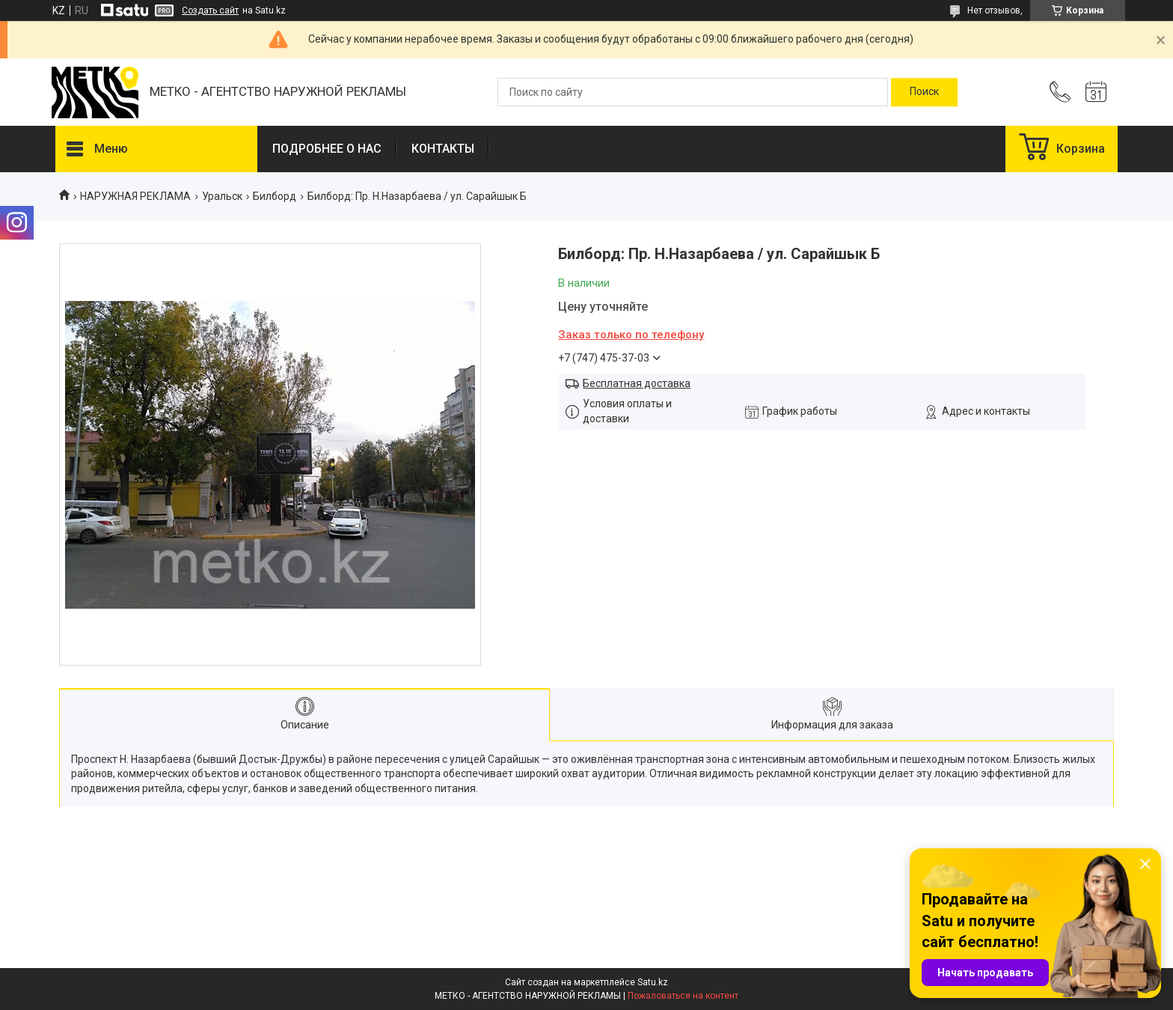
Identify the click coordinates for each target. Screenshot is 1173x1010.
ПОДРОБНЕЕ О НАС (327, 149)
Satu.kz (652, 982)
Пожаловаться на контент (683, 996)
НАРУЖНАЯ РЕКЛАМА (135, 196)
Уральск (222, 196)
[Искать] (924, 92)
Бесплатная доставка (636, 383)
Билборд (274, 196)
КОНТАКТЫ (442, 149)
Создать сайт (210, 10)
